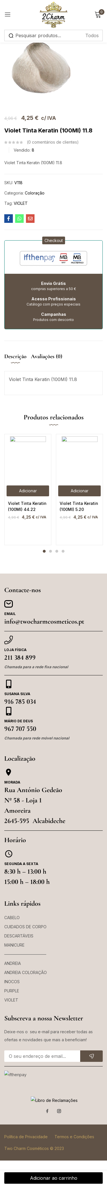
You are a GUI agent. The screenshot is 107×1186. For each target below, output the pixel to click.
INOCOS (12, 981)
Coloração (35, 193)
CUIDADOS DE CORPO (25, 926)
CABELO (12, 917)
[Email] (8, 604)
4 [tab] (63, 551)
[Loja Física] (8, 640)
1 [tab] (44, 551)
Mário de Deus (18, 721)
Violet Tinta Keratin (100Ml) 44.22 (27, 506)
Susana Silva (17, 694)
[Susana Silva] (8, 684)
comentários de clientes (52, 142)
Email (10, 614)
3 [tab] (56, 551)
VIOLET (21, 203)
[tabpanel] (28, 489)
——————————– (25, 954)
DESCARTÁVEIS (18, 935)
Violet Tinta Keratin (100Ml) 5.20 (79, 506)
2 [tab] (50, 551)
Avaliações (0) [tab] (46, 356)
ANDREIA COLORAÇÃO (25, 972)
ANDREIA (12, 963)
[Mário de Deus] (8, 711)
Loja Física (15, 650)
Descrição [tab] (15, 356)
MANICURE (14, 945)
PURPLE (11, 990)
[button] (53, 240)
